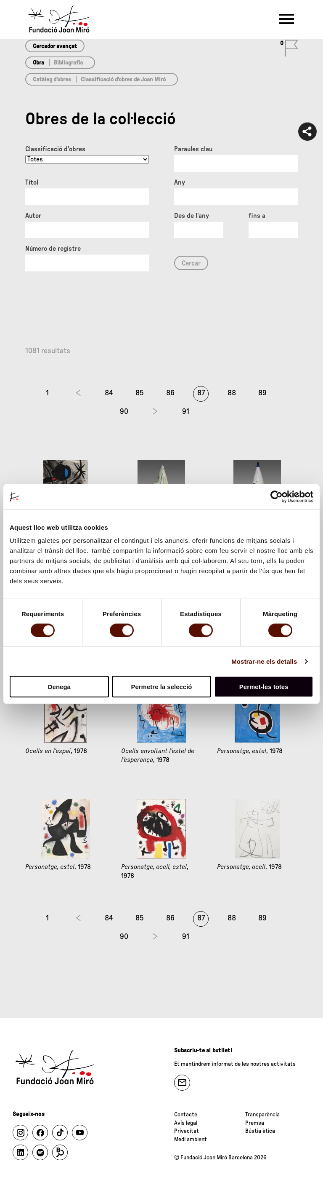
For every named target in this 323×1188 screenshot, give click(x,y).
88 (232, 393)
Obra (38, 63)
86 (170, 393)
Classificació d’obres (55, 149)
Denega (59, 686)
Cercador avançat (55, 46)
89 (262, 393)
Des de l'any (191, 215)
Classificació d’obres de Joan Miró (123, 80)
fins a (257, 215)
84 (109, 393)
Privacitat (186, 1131)
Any (179, 182)
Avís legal (185, 1123)
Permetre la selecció (161, 686)
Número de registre (53, 248)
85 (139, 393)
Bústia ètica (260, 1131)
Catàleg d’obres (52, 80)
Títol (31, 182)
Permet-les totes (264, 686)
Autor (33, 215)
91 (185, 412)
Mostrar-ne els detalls (264, 661)
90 (124, 412)
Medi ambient (190, 1139)
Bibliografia (68, 63)
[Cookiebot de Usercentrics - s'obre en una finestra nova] (276, 496)
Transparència (262, 1115)
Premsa (254, 1123)
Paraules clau (193, 149)
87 (201, 393)
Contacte (185, 1115)
